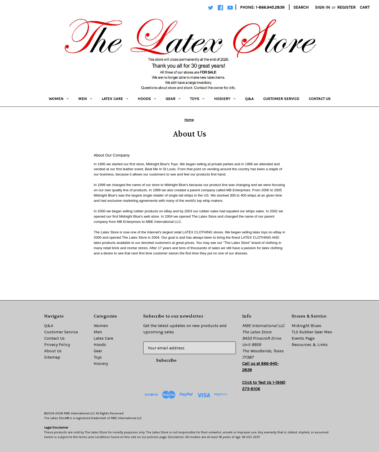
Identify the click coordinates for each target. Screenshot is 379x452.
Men (85, 98)
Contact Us (320, 98)
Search (301, 7)
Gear (173, 98)
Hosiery (225, 98)
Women (59, 98)
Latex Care (115, 98)
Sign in (322, 7)
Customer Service (281, 98)
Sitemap (52, 357)
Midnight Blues (306, 325)
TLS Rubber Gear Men (312, 331)
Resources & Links (310, 344)
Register (346, 7)
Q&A (249, 98)
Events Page (303, 338)
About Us (53, 350)
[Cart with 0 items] (365, 7)
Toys (197, 98)
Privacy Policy (57, 344)
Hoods (147, 98)
